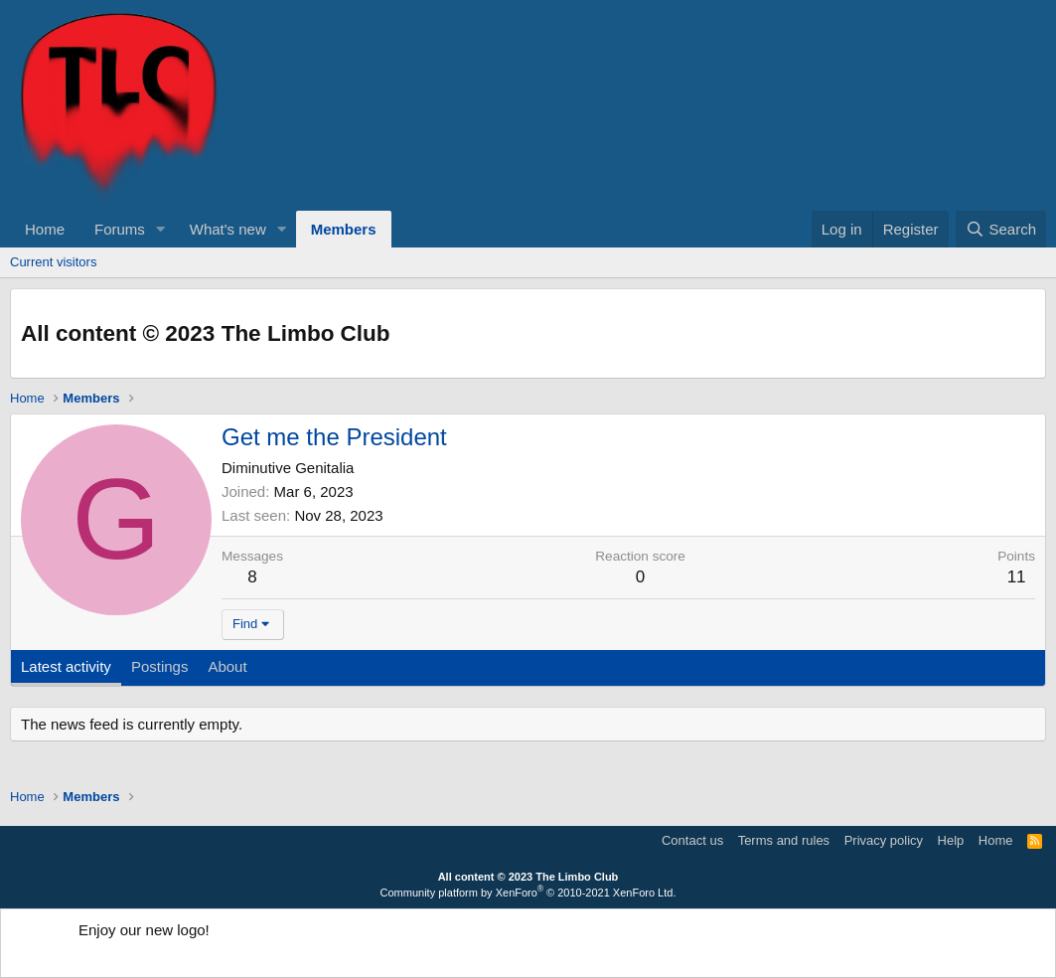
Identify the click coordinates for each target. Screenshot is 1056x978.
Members (344, 229)
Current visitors (53, 261)
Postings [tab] (160, 666)
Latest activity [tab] (66, 666)
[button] (161, 229)
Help (951, 840)
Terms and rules (784, 840)
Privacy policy (883, 840)
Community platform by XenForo (528, 892)
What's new (228, 229)
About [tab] (227, 666)
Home (45, 229)
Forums (119, 229)
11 (1016, 577)
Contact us (692, 840)
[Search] (1001, 229)
